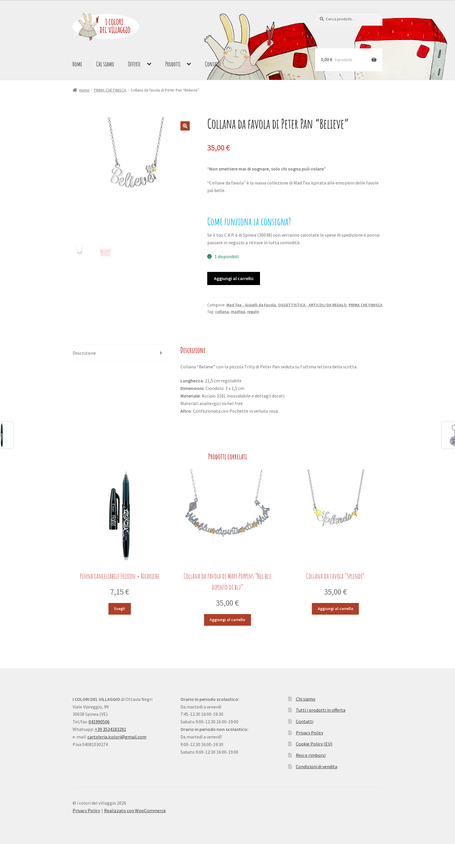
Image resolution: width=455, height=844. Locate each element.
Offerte (134, 64)
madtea (238, 311)
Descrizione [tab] (84, 353)
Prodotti (173, 64)
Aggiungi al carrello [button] (227, 619)
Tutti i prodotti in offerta (320, 710)
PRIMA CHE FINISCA (110, 90)
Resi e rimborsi (311, 755)
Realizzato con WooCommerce (135, 810)
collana (222, 311)
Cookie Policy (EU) (314, 744)
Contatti (213, 64)
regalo (253, 311)
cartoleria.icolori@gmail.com (116, 737)
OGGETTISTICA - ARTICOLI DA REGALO (312, 304)
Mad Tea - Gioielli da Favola (251, 304)
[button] (185, 126)
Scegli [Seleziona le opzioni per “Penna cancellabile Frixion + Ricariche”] (119, 608)
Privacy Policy (309, 733)
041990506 (99, 722)
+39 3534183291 (110, 729)
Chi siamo (105, 64)
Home (77, 64)
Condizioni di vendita (316, 766)
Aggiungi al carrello (234, 278)
